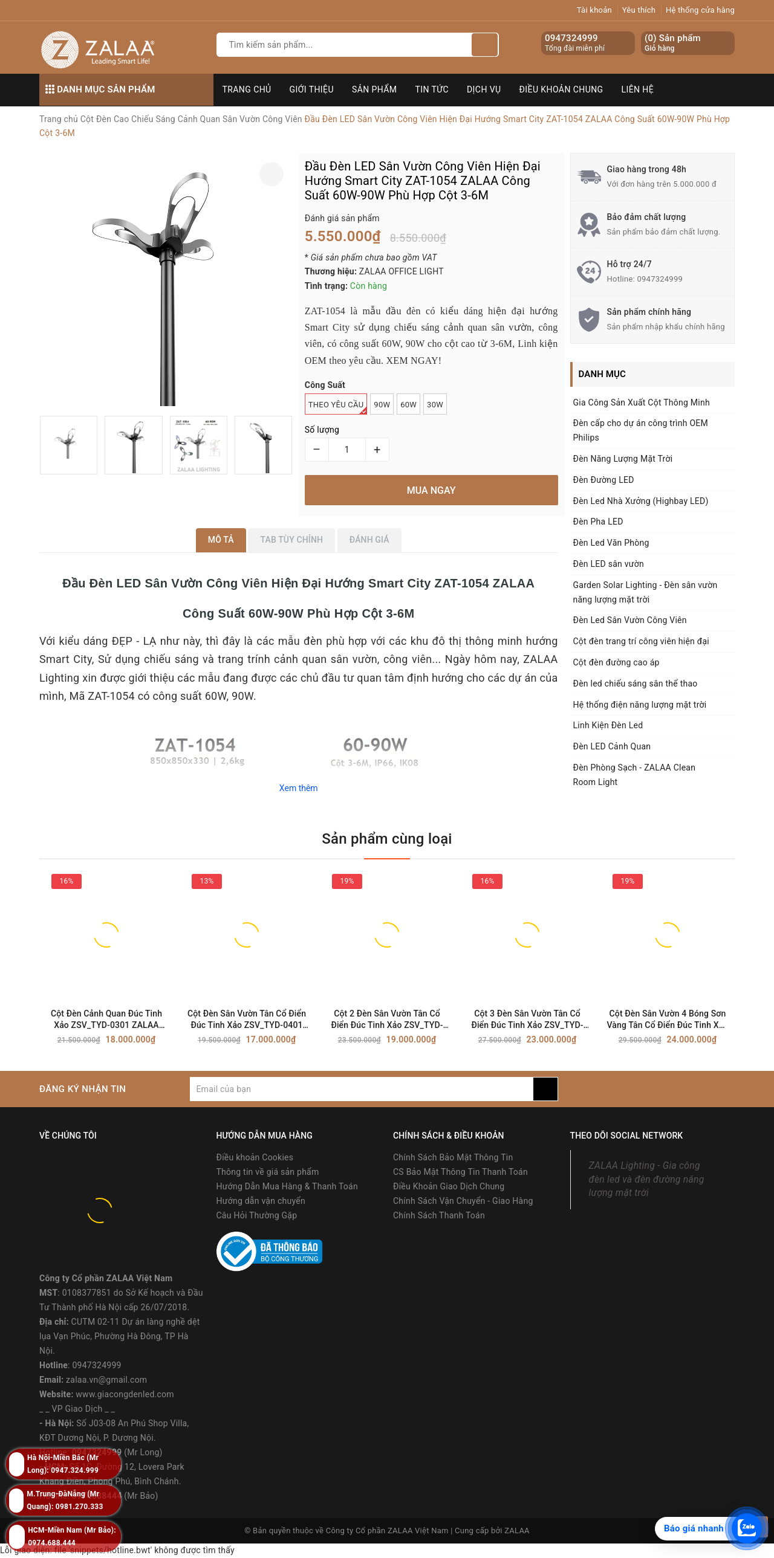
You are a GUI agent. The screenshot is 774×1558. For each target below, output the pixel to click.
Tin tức (432, 89)
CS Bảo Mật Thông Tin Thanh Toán (460, 1172)
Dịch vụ (484, 89)
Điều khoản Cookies (255, 1157)
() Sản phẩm (673, 43)
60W (408, 404)
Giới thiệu (312, 89)
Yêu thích (639, 10)
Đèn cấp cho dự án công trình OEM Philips (641, 430)
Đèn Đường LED (603, 480)
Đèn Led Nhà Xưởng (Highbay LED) (641, 501)
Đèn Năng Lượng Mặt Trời (623, 459)
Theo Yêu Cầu (338, 407)
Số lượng (322, 430)
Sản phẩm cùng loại (387, 838)
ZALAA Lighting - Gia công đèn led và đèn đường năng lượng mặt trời (646, 1179)
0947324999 (571, 38)
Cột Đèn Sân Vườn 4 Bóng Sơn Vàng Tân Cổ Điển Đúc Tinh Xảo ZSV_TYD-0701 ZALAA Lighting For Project (668, 1020)
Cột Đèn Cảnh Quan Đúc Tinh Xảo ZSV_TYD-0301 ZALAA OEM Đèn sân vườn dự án (106, 1020)
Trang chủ (247, 89)
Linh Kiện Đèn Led (608, 725)
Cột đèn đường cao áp (616, 662)
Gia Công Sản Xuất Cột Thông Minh (641, 402)
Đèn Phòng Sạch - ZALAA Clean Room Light (634, 775)
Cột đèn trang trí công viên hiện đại (641, 641)
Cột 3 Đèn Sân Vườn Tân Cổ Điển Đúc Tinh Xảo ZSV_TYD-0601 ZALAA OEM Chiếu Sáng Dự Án (527, 1020)
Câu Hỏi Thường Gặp (257, 1215)
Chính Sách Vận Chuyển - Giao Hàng (463, 1201)
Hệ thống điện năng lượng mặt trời (640, 705)
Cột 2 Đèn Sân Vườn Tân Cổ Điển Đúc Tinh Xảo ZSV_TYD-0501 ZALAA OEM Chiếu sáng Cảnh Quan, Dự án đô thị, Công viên (387, 1020)
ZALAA (517, 1530)
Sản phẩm (374, 89)
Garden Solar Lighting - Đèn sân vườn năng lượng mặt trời (645, 592)
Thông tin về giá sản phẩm (267, 1172)
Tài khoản (594, 10)
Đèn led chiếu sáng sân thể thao (635, 683)
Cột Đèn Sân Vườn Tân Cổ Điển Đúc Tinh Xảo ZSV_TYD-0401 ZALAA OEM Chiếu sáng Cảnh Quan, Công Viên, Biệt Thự (246, 1020)
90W (382, 404)
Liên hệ (638, 89)
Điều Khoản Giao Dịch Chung (448, 1186)
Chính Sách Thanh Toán (439, 1215)
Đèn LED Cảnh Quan (612, 746)
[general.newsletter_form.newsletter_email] (361, 1089)
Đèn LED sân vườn (608, 564)
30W (435, 404)
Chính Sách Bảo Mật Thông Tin (453, 1157)
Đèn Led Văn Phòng (611, 543)
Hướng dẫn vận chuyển (260, 1201)
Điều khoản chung (561, 89)
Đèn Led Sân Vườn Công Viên (630, 620)
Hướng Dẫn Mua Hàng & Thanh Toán (287, 1186)
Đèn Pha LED (598, 521)
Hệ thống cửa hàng (700, 10)
